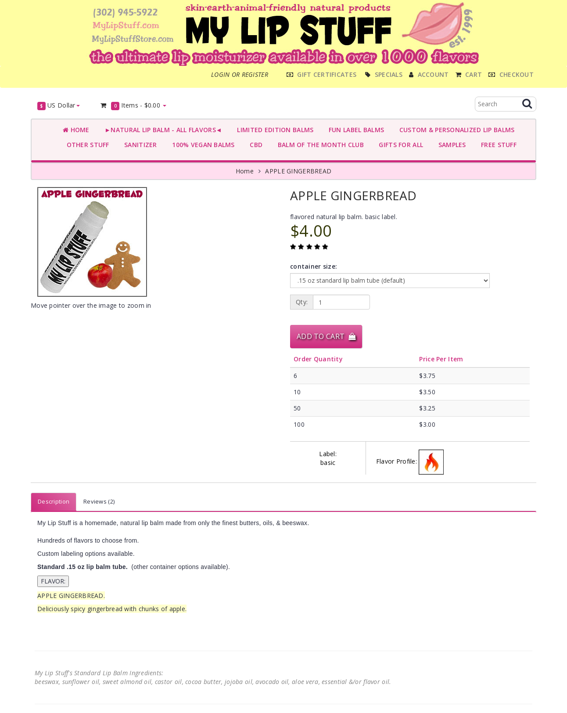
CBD (254, 144)
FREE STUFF (497, 144)
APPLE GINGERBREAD (298, 171)
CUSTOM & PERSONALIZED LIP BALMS (454, 130)
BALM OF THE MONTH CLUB (319, 144)
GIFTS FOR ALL (399, 144)
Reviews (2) (99, 501)
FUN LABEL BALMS (354, 130)
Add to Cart (326, 336)
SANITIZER (139, 144)
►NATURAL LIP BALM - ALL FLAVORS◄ (161, 130)
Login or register (239, 74)
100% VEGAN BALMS (202, 144)
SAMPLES (450, 144)
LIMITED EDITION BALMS (273, 130)
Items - (133, 105)
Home (76, 130)
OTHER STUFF (86, 144)
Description (53, 501)
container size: (313, 266)
